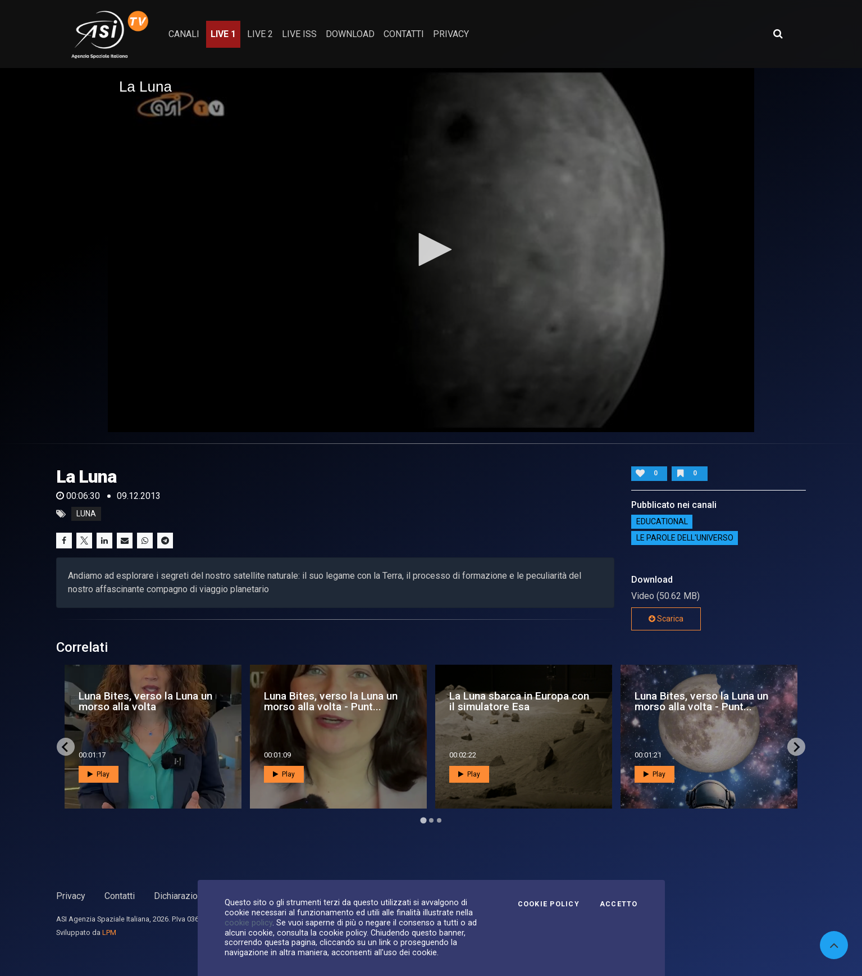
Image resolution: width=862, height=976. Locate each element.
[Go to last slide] (66, 747)
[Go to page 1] (423, 821)
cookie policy (248, 922)
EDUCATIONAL (662, 521)
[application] (431, 250)
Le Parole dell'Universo (684, 537)
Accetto (619, 904)
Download (350, 34)
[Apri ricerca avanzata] (778, 34)
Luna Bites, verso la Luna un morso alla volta (145, 701)
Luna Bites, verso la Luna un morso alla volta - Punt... (331, 701)
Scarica (666, 618)
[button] (431, 249)
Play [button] (99, 774)
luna (86, 514)
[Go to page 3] (439, 820)
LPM (109, 932)
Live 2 (260, 34)
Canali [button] (183, 34)
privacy (451, 34)
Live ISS (299, 34)
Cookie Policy (549, 904)
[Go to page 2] (431, 820)
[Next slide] (796, 747)
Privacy (70, 896)
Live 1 (223, 34)
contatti (404, 34)
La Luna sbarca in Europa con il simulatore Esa (519, 701)
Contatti (119, 896)
